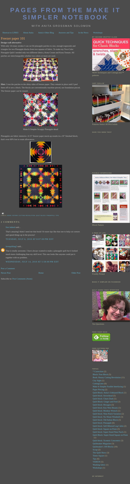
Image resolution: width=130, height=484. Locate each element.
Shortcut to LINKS (10, 33)
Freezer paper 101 (13, 38)
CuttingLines (98, 383)
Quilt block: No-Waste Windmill (106, 417)
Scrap (95, 450)
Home (41, 273)
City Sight (97, 380)
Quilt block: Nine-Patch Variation (107, 414)
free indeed (10, 227)
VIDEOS (96, 462)
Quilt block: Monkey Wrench (105, 411)
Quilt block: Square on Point (105, 429)
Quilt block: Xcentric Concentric (106, 440)
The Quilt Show (99, 453)
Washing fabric (99, 465)
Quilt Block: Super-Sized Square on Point (110, 435)
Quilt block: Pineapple (45, 215)
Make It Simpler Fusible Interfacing (108, 386)
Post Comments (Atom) (22, 279)
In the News (83, 33)
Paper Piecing (98, 389)
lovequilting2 (11, 246)
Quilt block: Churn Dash (103, 399)
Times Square (98, 456)
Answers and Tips (66, 33)
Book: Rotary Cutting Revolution (21, 215)
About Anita (28, 33)
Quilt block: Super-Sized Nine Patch (108, 432)
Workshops (97, 33)
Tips (57, 215)
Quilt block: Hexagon (102, 405)
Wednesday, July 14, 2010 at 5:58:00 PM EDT (32, 262)
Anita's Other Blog (46, 33)
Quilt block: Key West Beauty (105, 408)
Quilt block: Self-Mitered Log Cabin (108, 426)
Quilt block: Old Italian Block (105, 420)
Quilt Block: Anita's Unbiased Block (108, 393)
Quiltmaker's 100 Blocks (103, 447)
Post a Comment (8, 268)
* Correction (98, 371)
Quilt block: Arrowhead (103, 396)
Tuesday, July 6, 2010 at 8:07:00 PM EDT (30, 239)
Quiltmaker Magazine (102, 443)
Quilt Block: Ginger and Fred (105, 402)
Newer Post (6, 273)
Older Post (75, 273)
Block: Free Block (100, 374)
